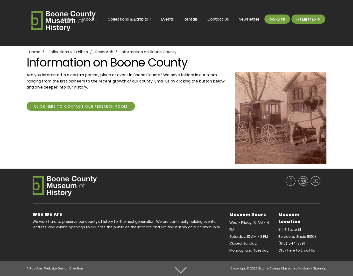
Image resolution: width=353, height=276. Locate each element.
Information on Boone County (148, 52)
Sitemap (319, 268)
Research (104, 52)
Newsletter (249, 19)
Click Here (286, 250)
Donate (277, 19)
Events (167, 19)
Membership (308, 19)
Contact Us (218, 19)
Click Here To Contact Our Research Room (80, 106)
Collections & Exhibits (68, 52)
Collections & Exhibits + (129, 19)
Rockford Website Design (49, 268)
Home (34, 52)
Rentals (191, 19)
